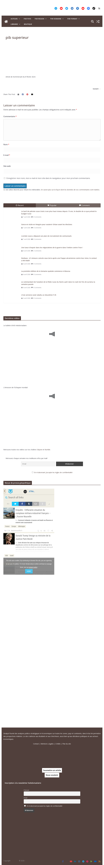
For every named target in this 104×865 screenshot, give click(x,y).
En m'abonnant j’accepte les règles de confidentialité (53, 612)
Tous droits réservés (33, 861)
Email (25, 798)
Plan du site (66, 744)
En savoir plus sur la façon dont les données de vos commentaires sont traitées (70, 329)
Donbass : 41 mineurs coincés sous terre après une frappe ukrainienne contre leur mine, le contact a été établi (59, 398)
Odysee (39, 589)
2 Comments (36, 390)
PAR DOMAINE (55, 19)
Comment (84, 344)
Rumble (47, 589)
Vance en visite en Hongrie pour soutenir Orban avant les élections (46, 364)
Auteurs (14, 19)
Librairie (14, 24)
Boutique (28, 24)
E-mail (6, 294)
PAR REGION (39, 19)
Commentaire (10, 255)
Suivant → (97, 228)
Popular (52, 344)
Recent (20, 344)
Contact (36, 744)
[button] (19, 18)
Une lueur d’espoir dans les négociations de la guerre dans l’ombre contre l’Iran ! (52, 387)
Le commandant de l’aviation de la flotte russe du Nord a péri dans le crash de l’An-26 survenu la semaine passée (58, 422)
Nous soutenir (52, 775)
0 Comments (36, 356)
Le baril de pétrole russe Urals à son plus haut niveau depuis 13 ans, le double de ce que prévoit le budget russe (59, 352)
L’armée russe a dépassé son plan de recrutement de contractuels (46, 375)
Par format (72, 19)
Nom (6, 284)
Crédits (58, 744)
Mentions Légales (47, 744)
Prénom (26, 790)
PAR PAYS (27, 19)
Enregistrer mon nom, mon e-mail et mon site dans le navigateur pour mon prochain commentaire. (48, 317)
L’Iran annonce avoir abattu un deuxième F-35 (38, 434)
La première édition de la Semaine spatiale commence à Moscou (45, 410)
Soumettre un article (52, 770)
